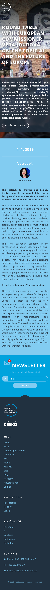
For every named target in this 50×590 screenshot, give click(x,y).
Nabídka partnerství (14, 450)
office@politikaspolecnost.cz (20, 570)
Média (7, 462)
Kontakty (8, 478)
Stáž (6, 458)
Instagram (9, 539)
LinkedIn (8, 543)
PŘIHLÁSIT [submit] (25, 385)
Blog (6, 470)
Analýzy (8, 466)
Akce (6, 446)
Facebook (9, 526)
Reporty (8, 506)
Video (7, 510)
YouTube (8, 534)
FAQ (6, 474)
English (8, 486)
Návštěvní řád (11, 482)
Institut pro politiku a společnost (28, 582)
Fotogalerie (10, 502)
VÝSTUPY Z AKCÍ (13, 497)
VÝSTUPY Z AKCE (13, 125)
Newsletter (9, 454)
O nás (7, 442)
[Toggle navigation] (46, 7)
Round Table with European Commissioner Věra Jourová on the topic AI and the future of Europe (23, 44)
